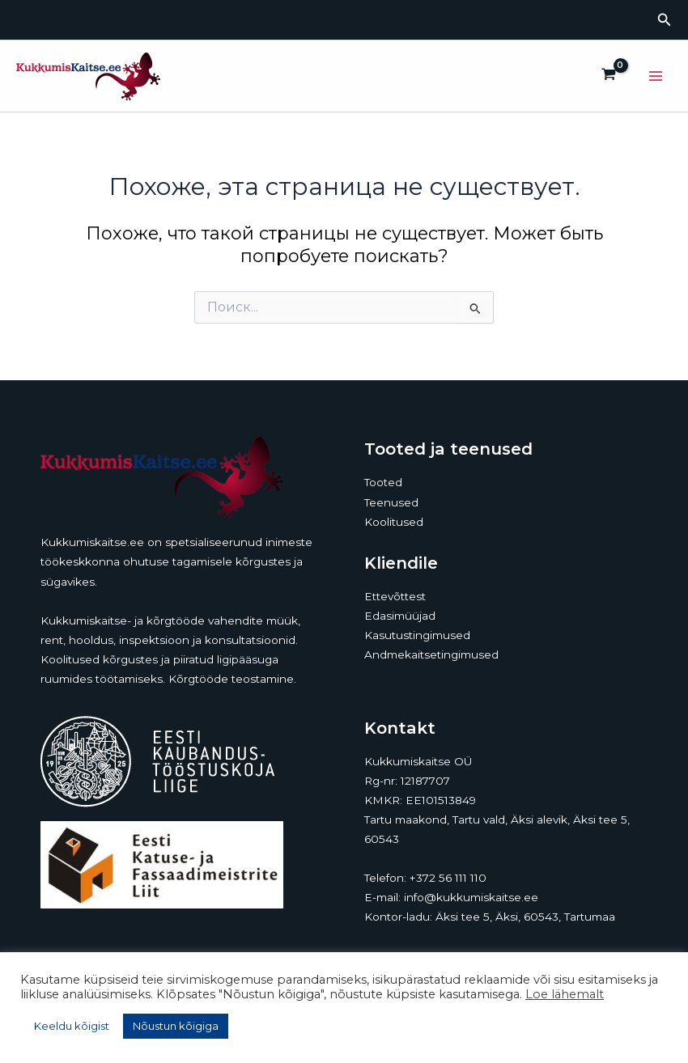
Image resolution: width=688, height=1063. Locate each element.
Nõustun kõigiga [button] (176, 1025)
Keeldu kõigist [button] (71, 1025)
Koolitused (393, 521)
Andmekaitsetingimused (431, 654)
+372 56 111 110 (448, 877)
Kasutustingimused (417, 635)
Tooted (383, 482)
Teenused (391, 502)
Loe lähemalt (564, 994)
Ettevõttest (395, 596)
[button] (664, 20)
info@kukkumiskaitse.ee (471, 897)
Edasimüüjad (399, 615)
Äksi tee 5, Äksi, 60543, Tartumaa (525, 916)
